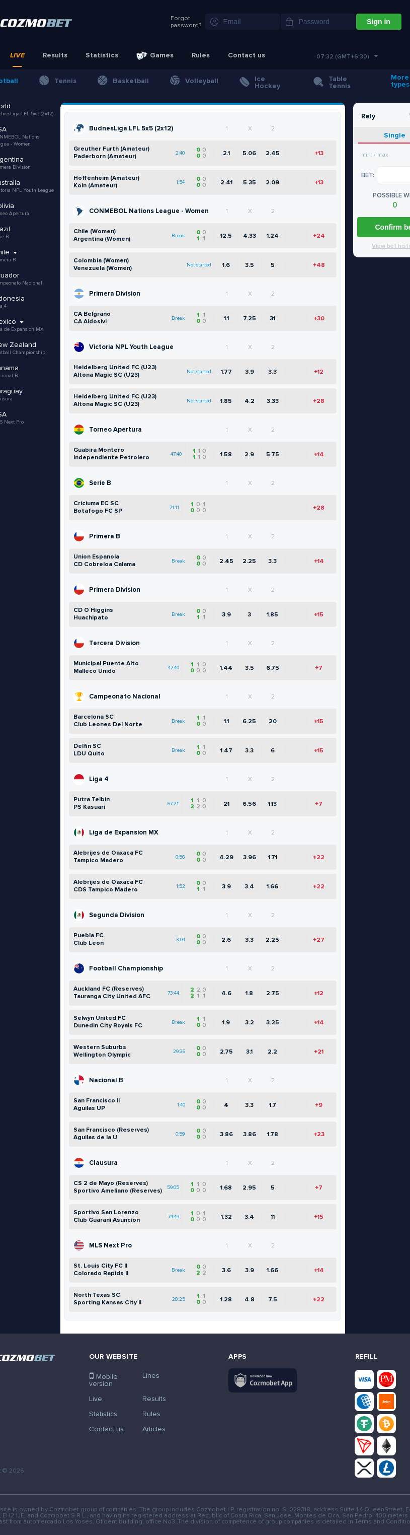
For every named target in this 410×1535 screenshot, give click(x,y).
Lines (150, 1375)
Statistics (102, 55)
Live (17, 55)
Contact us (246, 55)
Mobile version (103, 1380)
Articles (154, 1429)
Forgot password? (186, 22)
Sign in (378, 22)
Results (55, 55)
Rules (201, 55)
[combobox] (346, 57)
